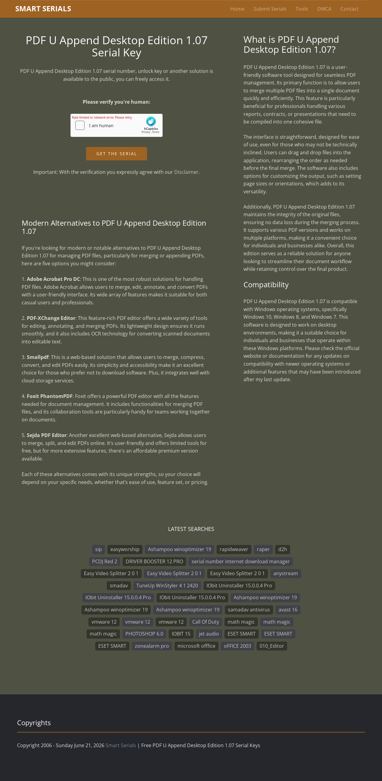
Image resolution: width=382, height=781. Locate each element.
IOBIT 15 (181, 633)
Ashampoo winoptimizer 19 (179, 549)
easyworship (124, 549)
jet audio (209, 633)
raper (263, 549)
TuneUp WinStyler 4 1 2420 (167, 585)
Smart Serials (121, 745)
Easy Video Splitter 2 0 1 (111, 573)
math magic (241, 621)
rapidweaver (234, 549)
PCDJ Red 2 (104, 561)
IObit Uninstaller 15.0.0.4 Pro (239, 585)
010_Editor (272, 646)
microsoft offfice (196, 646)
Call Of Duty (205, 621)
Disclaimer (186, 172)
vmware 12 (104, 621)
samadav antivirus (249, 609)
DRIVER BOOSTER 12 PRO (154, 561)
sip (98, 549)
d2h (282, 549)
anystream (285, 573)
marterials (43, 8)
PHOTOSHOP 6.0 (144, 633)
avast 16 (288, 609)
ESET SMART (242, 633)
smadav (119, 585)
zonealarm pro (152, 646)
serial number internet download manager (241, 561)
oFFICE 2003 (237, 646)
